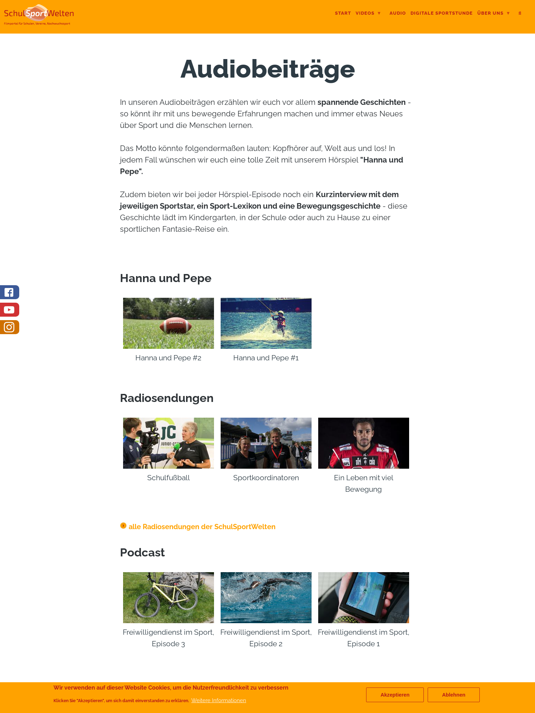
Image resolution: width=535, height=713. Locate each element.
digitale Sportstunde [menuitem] (442, 13)
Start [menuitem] (343, 13)
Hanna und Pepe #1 (266, 357)
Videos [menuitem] (368, 13)
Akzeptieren (394, 695)
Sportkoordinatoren (266, 477)
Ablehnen (453, 695)
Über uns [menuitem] (494, 13)
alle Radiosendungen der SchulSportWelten (198, 527)
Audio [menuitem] (398, 13)
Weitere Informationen (218, 700)
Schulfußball (168, 477)
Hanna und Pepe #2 (168, 357)
